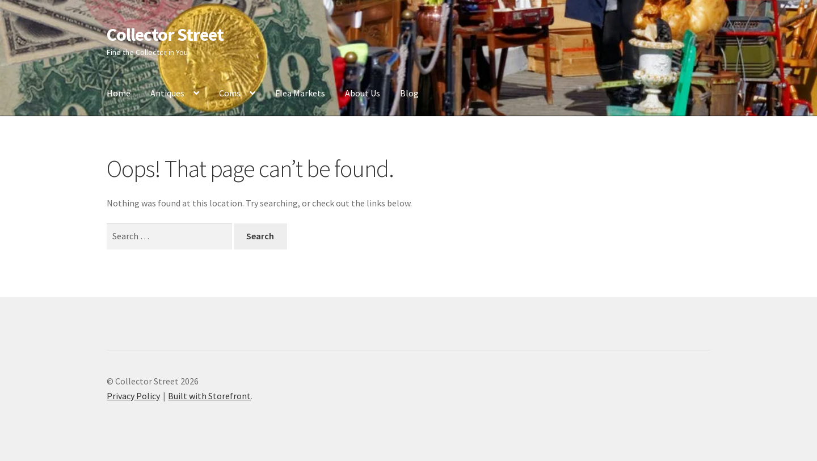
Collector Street (165, 34)
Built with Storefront (209, 395)
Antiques (167, 93)
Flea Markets (300, 93)
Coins (230, 93)
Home (118, 93)
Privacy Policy (133, 395)
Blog (409, 93)
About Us (362, 93)
